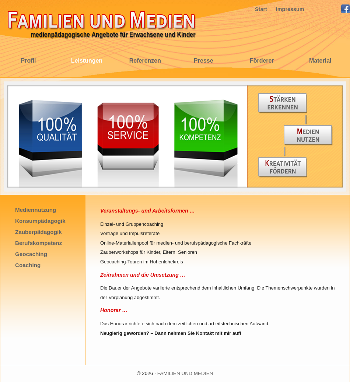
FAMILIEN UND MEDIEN (185, 373)
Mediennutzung (35, 210)
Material (320, 60)
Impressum (290, 9)
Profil (28, 60)
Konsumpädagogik (40, 221)
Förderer (262, 60)
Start (261, 9)
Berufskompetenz (38, 243)
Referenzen (145, 60)
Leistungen (86, 60)
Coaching (28, 265)
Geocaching (31, 254)
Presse (203, 60)
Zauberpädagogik (38, 232)
